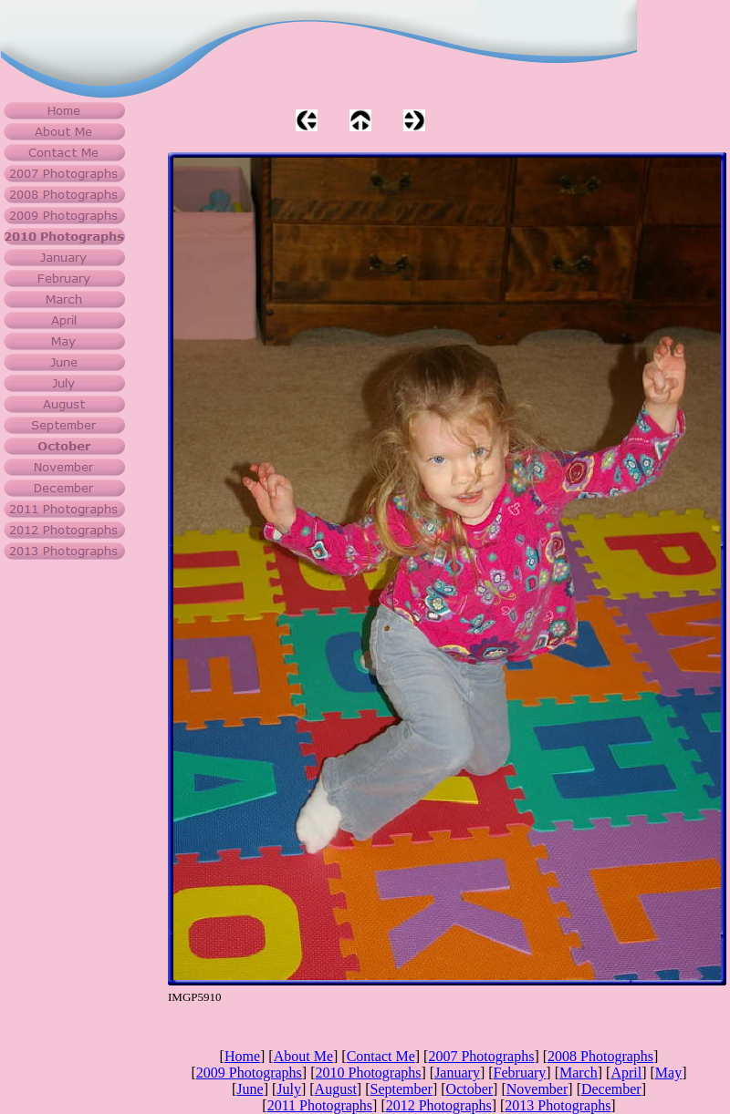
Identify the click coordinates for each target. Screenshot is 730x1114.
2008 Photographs (600, 1056)
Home (242, 1056)
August (336, 1089)
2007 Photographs (481, 1056)
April (625, 1072)
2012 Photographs (439, 1105)
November (537, 1089)
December (611, 1089)
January (457, 1072)
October (470, 1089)
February (520, 1072)
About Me (303, 1056)
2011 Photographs (319, 1105)
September (401, 1089)
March (578, 1072)
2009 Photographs (249, 1072)
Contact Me (381, 1056)
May (668, 1072)
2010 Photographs (368, 1072)
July (288, 1089)
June (249, 1089)
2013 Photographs (557, 1105)
